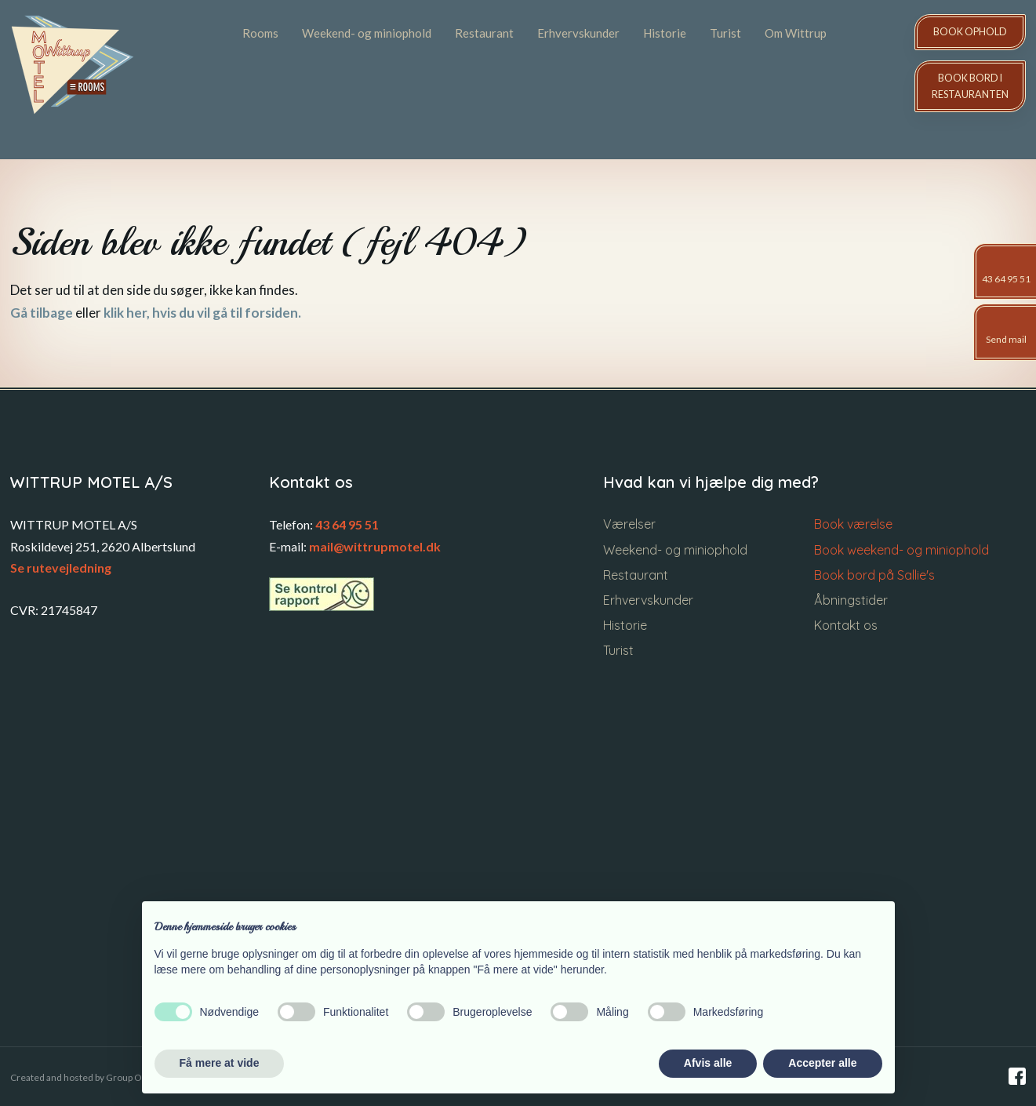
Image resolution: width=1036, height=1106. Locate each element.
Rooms (260, 33)
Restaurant (484, 33)
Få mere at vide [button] (220, 1063)
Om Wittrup (796, 33)
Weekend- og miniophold (366, 33)
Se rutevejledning (60, 567)
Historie (664, 33)
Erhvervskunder (578, 33)
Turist (725, 33)
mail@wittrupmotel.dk (375, 546)
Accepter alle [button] (822, 1063)
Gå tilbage (41, 312)
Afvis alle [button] (708, 1063)
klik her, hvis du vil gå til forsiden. (202, 312)
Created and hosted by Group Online (86, 1077)
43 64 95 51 (347, 524)
